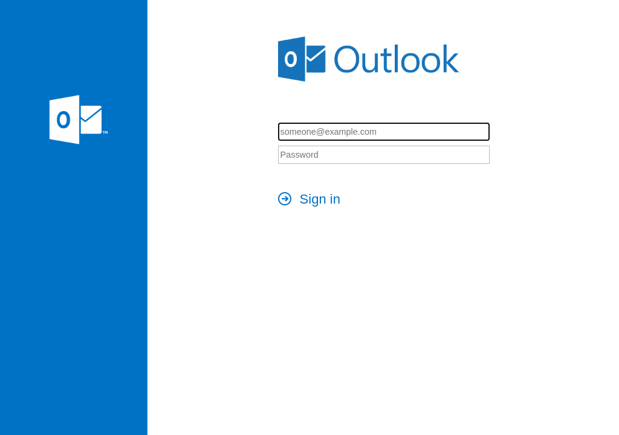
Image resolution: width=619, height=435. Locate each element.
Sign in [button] (320, 199)
